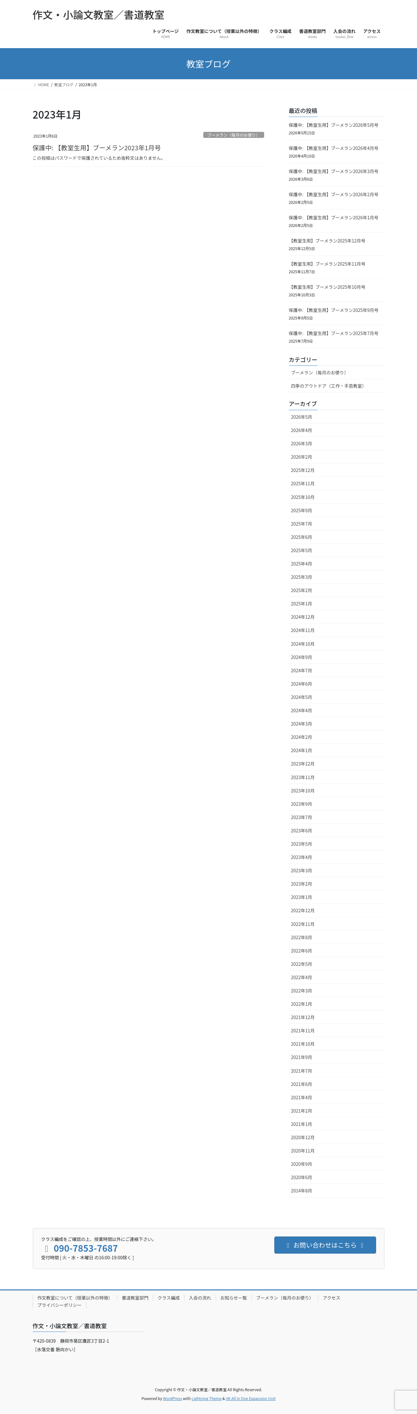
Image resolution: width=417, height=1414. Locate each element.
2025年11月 (303, 483)
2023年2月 (301, 884)
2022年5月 (301, 964)
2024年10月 (303, 644)
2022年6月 (301, 950)
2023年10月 (303, 790)
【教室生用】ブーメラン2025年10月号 (327, 287)
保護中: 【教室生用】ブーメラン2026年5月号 (334, 125)
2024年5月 (301, 697)
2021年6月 (301, 1084)
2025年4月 (301, 563)
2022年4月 (301, 977)
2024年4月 (301, 710)
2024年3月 (301, 723)
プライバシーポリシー (59, 1305)
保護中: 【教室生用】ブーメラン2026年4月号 (334, 148)
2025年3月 (301, 577)
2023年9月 (301, 804)
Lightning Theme (207, 1398)
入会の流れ (200, 1298)
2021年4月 (301, 1097)
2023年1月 (301, 897)
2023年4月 (301, 857)
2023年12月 (303, 763)
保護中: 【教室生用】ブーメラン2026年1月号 (334, 217)
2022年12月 (303, 910)
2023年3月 (301, 870)
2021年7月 (301, 1071)
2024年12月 (303, 617)
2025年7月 (301, 523)
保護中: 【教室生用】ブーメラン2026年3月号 (334, 171)
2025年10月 (303, 497)
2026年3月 (301, 443)
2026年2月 (301, 457)
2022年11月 (303, 924)
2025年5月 (301, 550)
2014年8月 (301, 1190)
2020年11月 (303, 1150)
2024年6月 (301, 684)
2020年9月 (301, 1164)
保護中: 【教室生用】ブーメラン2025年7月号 (334, 333)
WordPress (172, 1398)
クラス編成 (169, 1298)
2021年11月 (303, 1030)
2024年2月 (301, 737)
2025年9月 (301, 510)
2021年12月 (303, 1017)
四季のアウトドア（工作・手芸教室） (329, 386)
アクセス (331, 1298)
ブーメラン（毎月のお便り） (233, 135)
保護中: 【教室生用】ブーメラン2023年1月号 (97, 147)
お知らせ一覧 (233, 1298)
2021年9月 (301, 1057)
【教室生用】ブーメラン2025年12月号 (327, 240)
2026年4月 (301, 430)
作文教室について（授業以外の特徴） (75, 1298)
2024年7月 (301, 670)
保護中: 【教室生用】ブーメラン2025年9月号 (334, 310)
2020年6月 (301, 1177)
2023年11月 (303, 777)
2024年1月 (301, 750)
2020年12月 (303, 1137)
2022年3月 (301, 990)
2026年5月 (301, 417)
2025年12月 (303, 470)
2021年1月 (301, 1124)
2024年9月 (301, 657)
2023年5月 (301, 844)
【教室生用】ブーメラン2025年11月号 (327, 264)
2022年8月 (301, 937)
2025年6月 (301, 537)
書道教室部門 (135, 1298)
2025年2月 (301, 590)
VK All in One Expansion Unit (251, 1398)
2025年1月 (301, 603)
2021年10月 (303, 1044)
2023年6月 (301, 830)
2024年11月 (303, 630)
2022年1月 (301, 1004)
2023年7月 (301, 817)
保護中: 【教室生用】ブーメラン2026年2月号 (334, 194)
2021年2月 (301, 1110)
